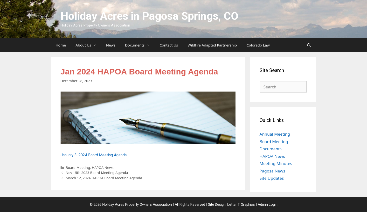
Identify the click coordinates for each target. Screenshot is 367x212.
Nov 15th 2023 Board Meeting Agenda (97, 172)
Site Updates (272, 178)
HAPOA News (102, 167)
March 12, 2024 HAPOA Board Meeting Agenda (104, 178)
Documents (140, 45)
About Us (88, 45)
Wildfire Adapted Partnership (212, 45)
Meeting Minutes (276, 163)
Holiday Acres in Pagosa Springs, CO (149, 16)
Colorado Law (258, 45)
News (111, 45)
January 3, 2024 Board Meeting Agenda (94, 155)
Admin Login (267, 204)
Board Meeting (78, 167)
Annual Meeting (275, 134)
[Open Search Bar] (309, 45)
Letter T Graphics (241, 204)
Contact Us (168, 45)
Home (61, 45)
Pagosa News (272, 171)
